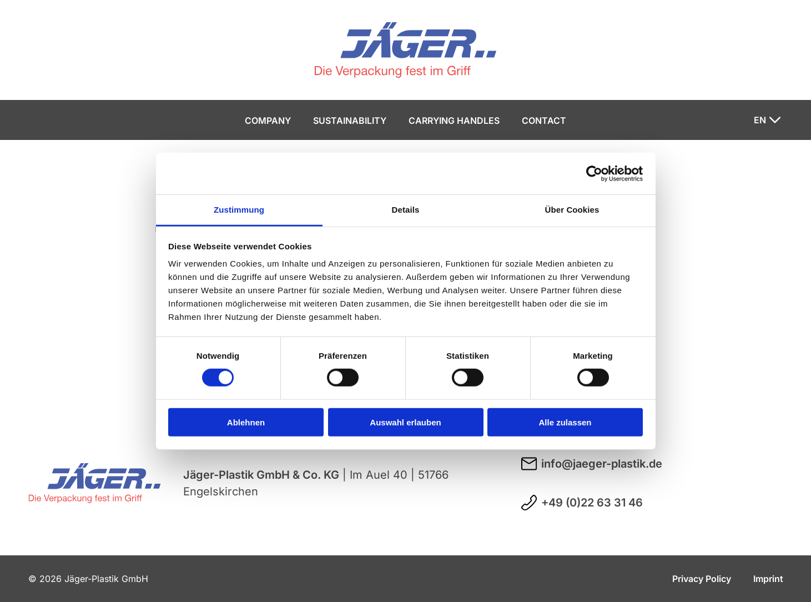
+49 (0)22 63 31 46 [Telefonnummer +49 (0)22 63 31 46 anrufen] (582, 502)
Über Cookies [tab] (572, 209)
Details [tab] (406, 209)
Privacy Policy (701, 578)
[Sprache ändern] (767, 120)
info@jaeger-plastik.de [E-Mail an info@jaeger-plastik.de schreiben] (591, 463)
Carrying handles (454, 120)
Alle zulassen (564, 422)
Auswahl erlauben (405, 422)
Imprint (768, 578)
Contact (544, 120)
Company (268, 120)
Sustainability (349, 120)
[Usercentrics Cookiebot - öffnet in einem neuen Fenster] (594, 173)
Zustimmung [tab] (239, 209)
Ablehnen (246, 422)
